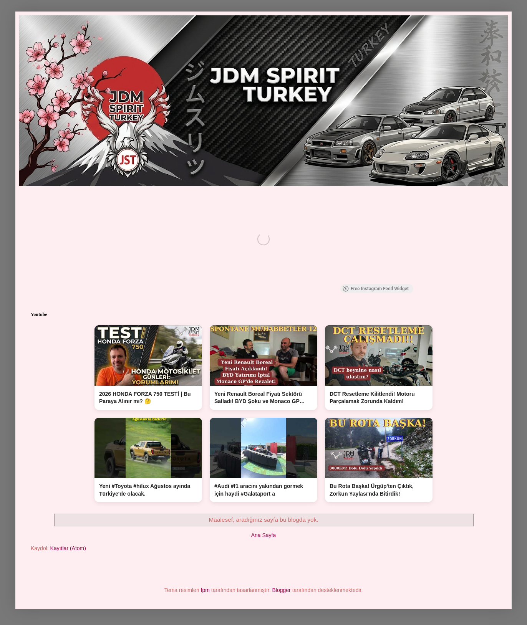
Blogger (281, 590)
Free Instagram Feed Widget (376, 289)
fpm (205, 590)
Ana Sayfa (263, 535)
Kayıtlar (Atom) (68, 548)
